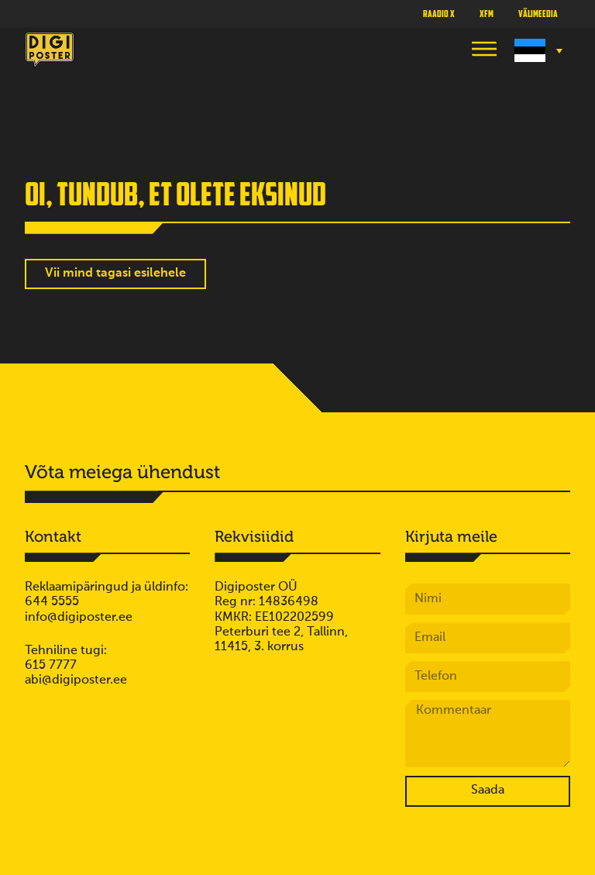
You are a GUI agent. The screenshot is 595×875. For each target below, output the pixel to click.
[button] (484, 50)
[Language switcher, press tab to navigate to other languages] (536, 50)
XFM (487, 13)
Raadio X (439, 13)
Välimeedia (538, 13)
